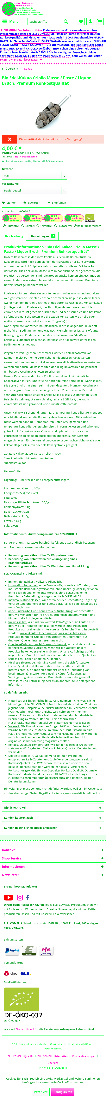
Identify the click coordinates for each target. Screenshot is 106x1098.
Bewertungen (43, 236)
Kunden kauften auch (18, 817)
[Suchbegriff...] (49, 21)
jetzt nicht (40, 1092)
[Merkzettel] (81, 21)
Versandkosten (52, 1048)
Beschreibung (14, 236)
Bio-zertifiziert (25, 1029)
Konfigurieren (63, 1092)
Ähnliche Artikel (15, 807)
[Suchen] (66, 21)
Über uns (53, 1063)
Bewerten (32, 202)
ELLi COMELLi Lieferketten (53, 1056)
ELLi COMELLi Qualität (20, 1056)
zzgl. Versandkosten (26, 156)
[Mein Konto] (90, 21)
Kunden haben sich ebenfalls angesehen (30, 827)
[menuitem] (10, 21)
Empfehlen (57, 202)
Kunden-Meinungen (83, 1056)
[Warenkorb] (100, 21)
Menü (10, 21)
